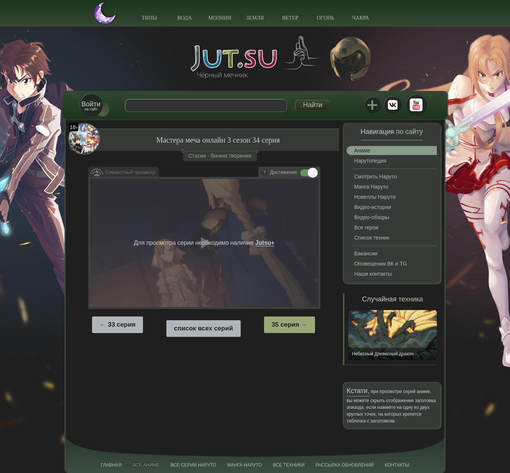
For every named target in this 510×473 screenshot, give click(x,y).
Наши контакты (373, 274)
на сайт (90, 105)
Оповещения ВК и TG (380, 264)
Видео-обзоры (371, 217)
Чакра (360, 18)
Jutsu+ (372, 105)
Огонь (325, 18)
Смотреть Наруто (375, 177)
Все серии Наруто (193, 465)
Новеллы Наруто (374, 197)
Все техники (288, 465)
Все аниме (146, 465)
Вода (184, 18)
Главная (111, 465)
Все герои (366, 227)
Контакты (397, 465)
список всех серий (203, 328)
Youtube (416, 104)
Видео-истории (372, 207)
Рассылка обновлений (345, 465)
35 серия (285, 324)
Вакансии (366, 253)
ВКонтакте (392, 105)
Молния (219, 18)
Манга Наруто (371, 187)
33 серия (121, 324)
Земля (255, 18)
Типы (149, 18)
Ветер (290, 18)
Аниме (362, 150)
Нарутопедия (370, 161)
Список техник (371, 238)
